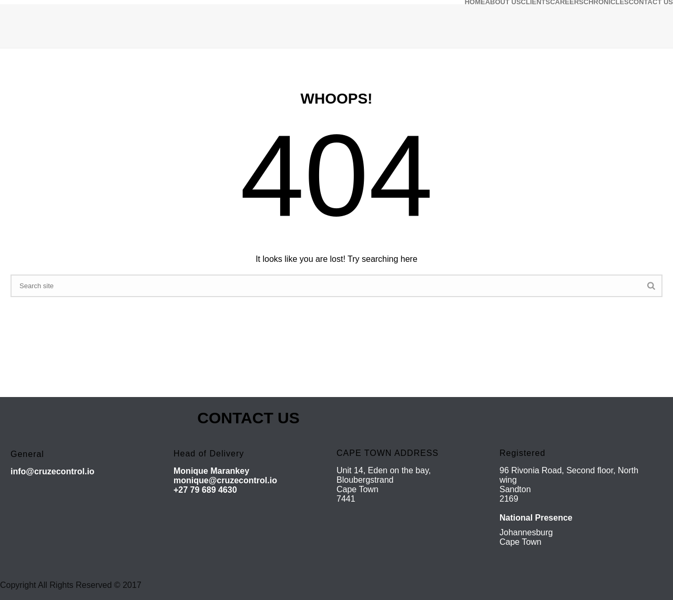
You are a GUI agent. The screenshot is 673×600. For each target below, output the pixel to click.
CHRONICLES (606, 2)
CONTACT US (651, 2)
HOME (475, 2)
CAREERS (567, 2)
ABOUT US (503, 2)
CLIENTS (535, 2)
